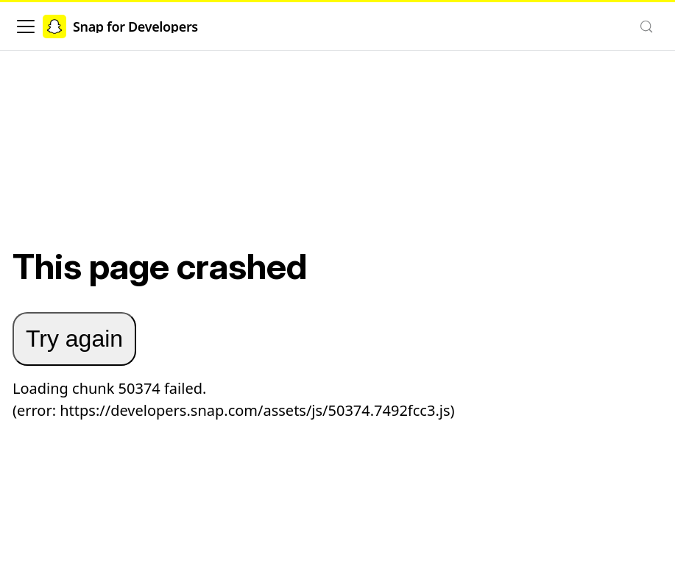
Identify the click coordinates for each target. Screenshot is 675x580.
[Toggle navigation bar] (26, 26)
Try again (74, 338)
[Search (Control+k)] (646, 26)
